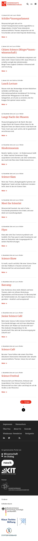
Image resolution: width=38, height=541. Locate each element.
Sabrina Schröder (17, 80)
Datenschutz (21, 424)
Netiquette (29, 434)
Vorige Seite (26, 402)
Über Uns (6, 429)
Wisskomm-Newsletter (12, 434)
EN (31, 4)
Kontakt (27, 429)
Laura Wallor (17, 15)
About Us (17, 429)
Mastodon (9, 438)
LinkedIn (4, 438)
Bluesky (14, 438)
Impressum (7, 424)
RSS (19, 438)
